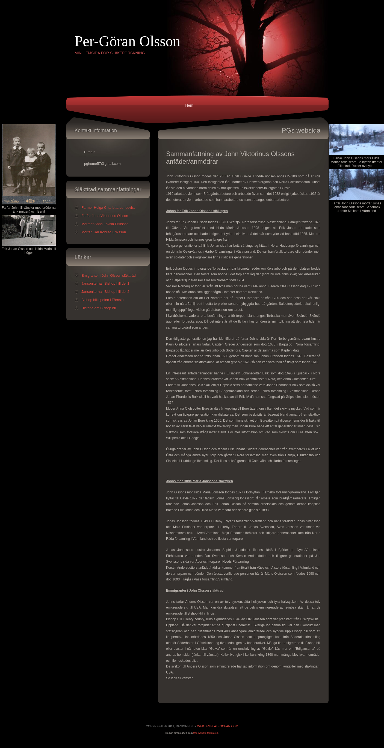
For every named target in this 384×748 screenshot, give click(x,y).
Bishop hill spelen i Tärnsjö (102, 300)
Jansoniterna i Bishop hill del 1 (105, 283)
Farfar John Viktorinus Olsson (104, 216)
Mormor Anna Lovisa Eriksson (105, 224)
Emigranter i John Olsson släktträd (108, 275)
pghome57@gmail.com (102, 164)
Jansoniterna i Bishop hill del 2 (105, 292)
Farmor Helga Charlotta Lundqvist (108, 207)
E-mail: (89, 152)
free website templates (205, 733)
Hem (189, 105)
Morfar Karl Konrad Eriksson (103, 232)
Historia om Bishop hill (99, 308)
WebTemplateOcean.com (217, 726)
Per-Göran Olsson (127, 41)
